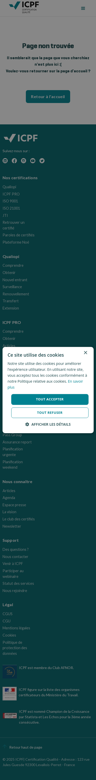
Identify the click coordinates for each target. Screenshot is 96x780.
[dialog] (47, 390)
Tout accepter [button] (49, 399)
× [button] (85, 353)
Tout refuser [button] (49, 412)
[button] (48, 424)
